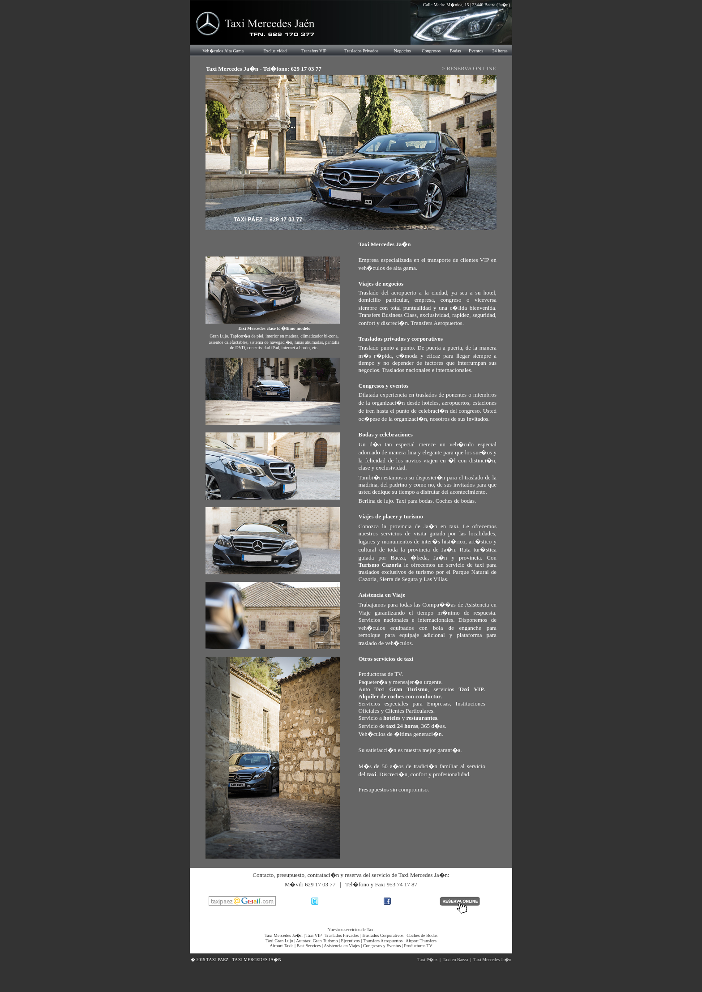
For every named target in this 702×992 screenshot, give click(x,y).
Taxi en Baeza (455, 959)
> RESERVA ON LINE (469, 68)
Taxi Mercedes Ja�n (492, 959)
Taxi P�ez (427, 959)
